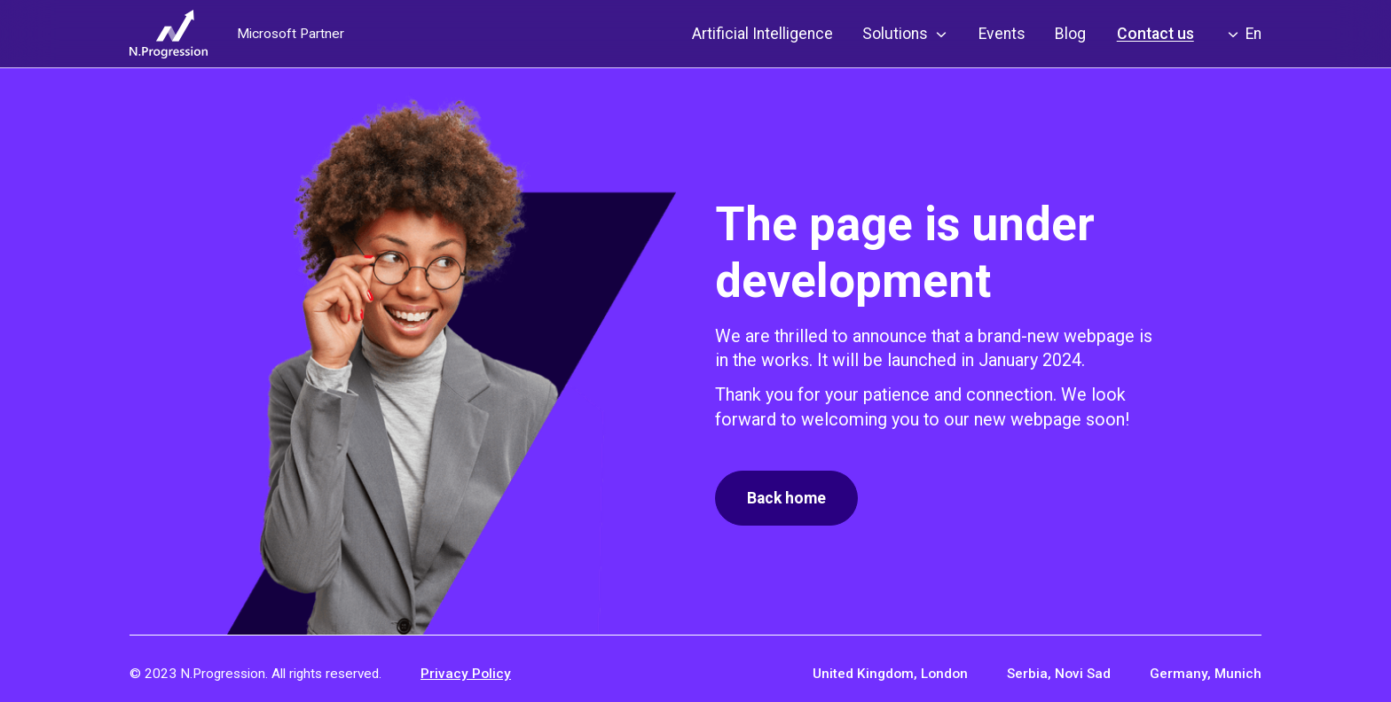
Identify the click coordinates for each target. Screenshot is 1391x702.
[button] (905, 34)
